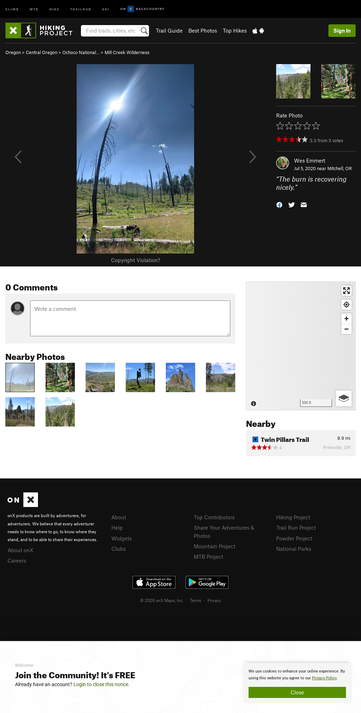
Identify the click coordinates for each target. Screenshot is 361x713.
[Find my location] (346, 304)
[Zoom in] (346, 318)
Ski (106, 8)
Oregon (13, 52)
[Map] (300, 346)
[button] (279, 204)
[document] (297, 683)
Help (117, 527)
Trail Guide (169, 30)
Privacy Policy (324, 678)
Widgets (121, 538)
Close (297, 692)
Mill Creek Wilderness (127, 52)
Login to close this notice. (101, 684)
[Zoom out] (346, 329)
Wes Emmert (309, 160)
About (118, 517)
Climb (12, 8)
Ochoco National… (81, 52)
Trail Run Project (296, 527)
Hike (54, 8)
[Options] (344, 398)
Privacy (214, 600)
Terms (195, 600)
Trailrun (80, 8)
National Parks (293, 548)
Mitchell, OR (339, 168)
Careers (17, 560)
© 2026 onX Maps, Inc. (162, 600)
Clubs (118, 548)
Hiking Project (293, 517)
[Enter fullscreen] (346, 290)
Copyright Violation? (135, 260)
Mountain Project (214, 546)
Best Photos (202, 30)
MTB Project (208, 556)
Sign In (342, 30)
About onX (20, 550)
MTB (34, 8)
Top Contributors (214, 517)
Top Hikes (235, 30)
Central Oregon (41, 52)
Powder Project (294, 538)
